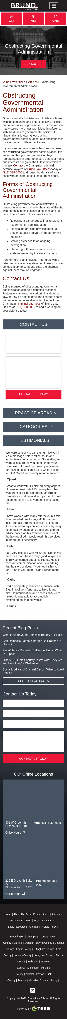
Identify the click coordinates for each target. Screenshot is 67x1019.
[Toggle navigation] (53, 5)
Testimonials (17, 920)
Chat (55, 18)
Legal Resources (17, 926)
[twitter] (32, 990)
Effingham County (44, 949)
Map (33, 18)
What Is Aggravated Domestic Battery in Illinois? (33, 634)
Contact (18, 165)
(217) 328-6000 (12, 172)
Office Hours (15, 832)
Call (11, 18)
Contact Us (34, 63)
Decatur (29, 942)
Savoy (53, 980)
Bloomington (17, 936)
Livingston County (44, 955)
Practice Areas (33, 412)
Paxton (40, 974)
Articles (56, 914)
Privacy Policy (48, 926)
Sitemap (33, 926)
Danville (18, 942)
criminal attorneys (29, 303)
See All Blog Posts (33, 680)
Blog (28, 920)
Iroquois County (22, 955)
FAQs (37, 920)
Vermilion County (38, 980)
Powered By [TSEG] (33, 1008)
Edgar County (23, 949)
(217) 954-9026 (52, 822)
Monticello (33, 967)
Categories (34, 426)
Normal (30, 974)
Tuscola (22, 980)
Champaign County (37, 936)
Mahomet (33, 961)
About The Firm (22, 914)
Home (7, 914)
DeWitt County (44, 942)
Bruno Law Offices (39, 169)
